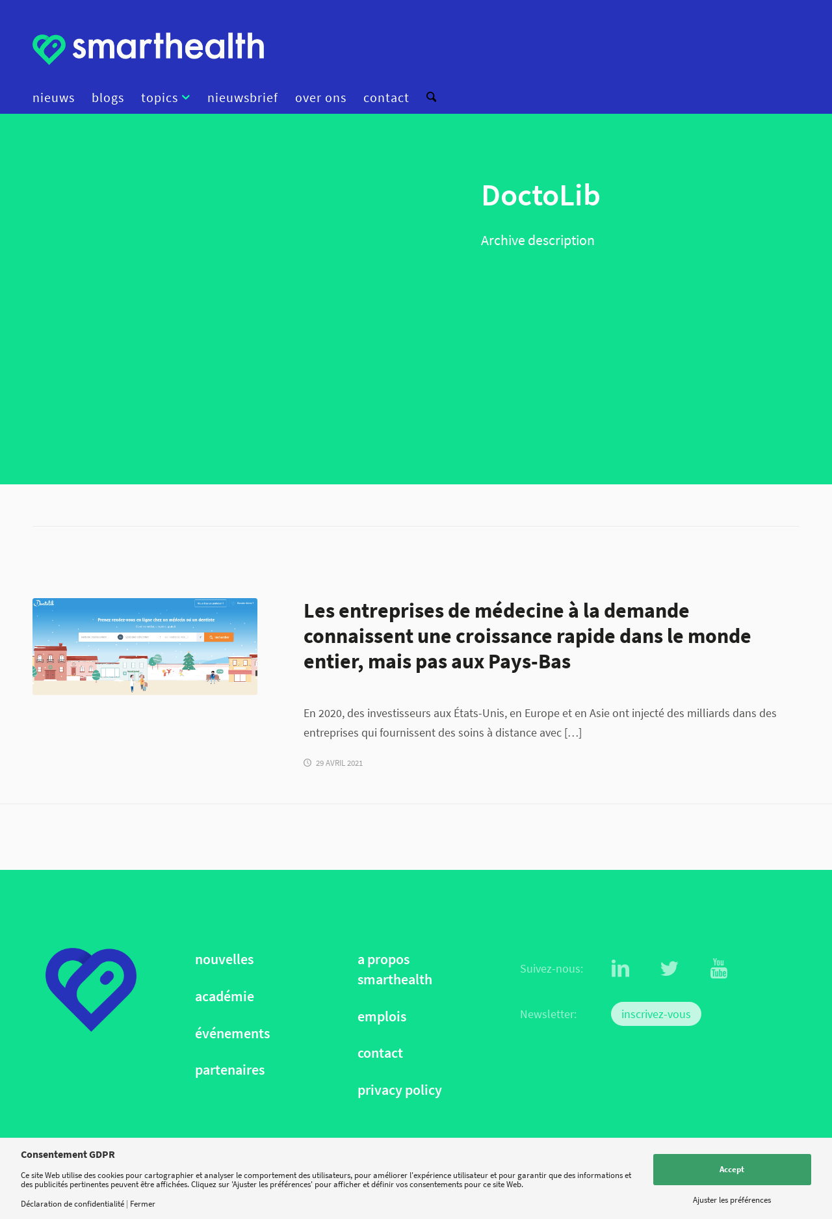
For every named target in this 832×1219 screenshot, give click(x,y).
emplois (382, 1016)
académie (224, 996)
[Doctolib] (144, 646)
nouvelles (224, 959)
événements (232, 1033)
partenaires (230, 1070)
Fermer (142, 1203)
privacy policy (400, 1090)
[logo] (148, 49)
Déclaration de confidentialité (72, 1203)
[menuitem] (57, 97)
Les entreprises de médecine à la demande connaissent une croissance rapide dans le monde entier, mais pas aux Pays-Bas (527, 635)
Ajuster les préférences (732, 1200)
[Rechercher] (427, 97)
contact (380, 1053)
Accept (732, 1169)
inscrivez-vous (656, 1013)
